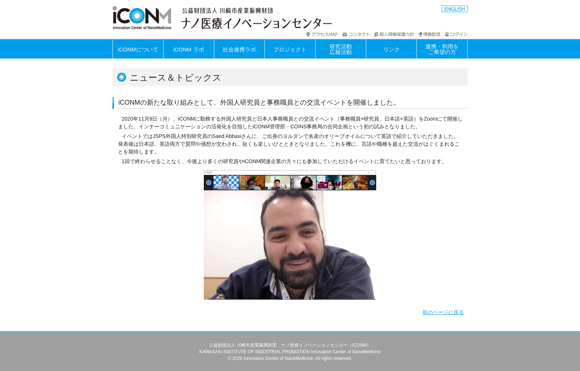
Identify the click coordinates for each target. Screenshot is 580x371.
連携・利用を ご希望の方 (442, 49)
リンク (391, 49)
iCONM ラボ (188, 49)
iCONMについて (138, 49)
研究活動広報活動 (341, 49)
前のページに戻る (443, 312)
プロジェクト (290, 49)
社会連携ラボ (239, 49)
